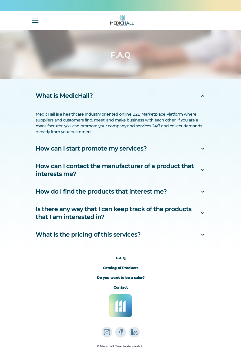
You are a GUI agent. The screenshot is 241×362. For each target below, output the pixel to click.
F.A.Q (121, 258)
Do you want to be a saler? (121, 277)
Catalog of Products (120, 268)
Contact (121, 287)
